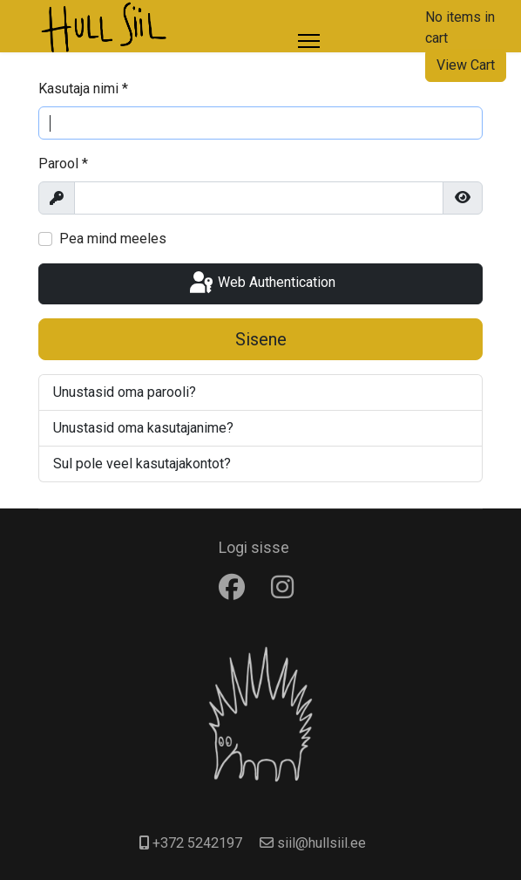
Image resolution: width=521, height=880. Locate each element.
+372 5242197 (197, 843)
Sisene (261, 339)
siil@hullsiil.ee (321, 843)
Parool (63, 163)
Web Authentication (260, 283)
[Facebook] (236, 587)
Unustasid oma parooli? (124, 392)
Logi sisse (254, 547)
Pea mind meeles (112, 238)
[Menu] (309, 41)
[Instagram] (286, 587)
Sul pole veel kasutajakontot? (142, 463)
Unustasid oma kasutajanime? (143, 428)
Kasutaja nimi (83, 88)
